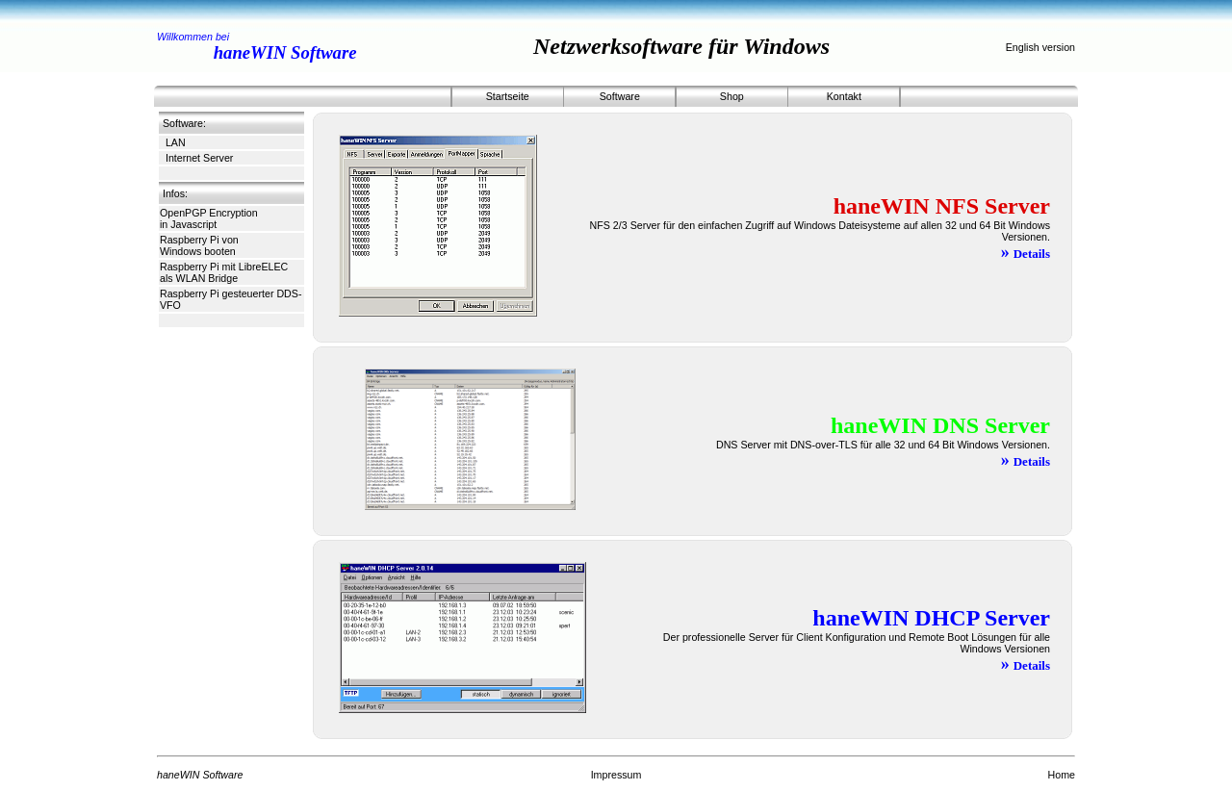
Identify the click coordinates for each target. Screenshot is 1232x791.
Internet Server (199, 158)
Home (1061, 774)
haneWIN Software (285, 52)
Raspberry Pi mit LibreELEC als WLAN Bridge (224, 272)
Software (620, 96)
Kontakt (844, 96)
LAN (176, 142)
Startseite (507, 96)
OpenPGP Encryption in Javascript (209, 218)
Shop (732, 96)
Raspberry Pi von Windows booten (199, 245)
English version (1040, 47)
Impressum (616, 774)
